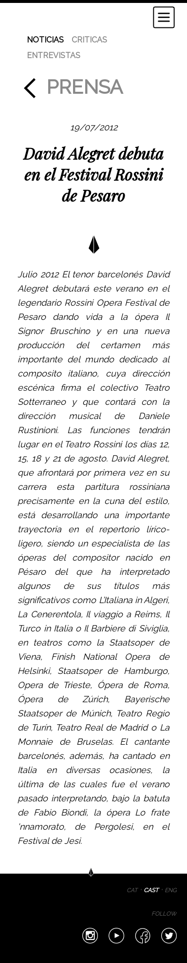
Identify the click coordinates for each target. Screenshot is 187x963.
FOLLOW (164, 913)
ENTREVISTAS (53, 55)
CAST (151, 890)
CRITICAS (89, 39)
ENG (171, 890)
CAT (132, 890)
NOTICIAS (45, 39)
